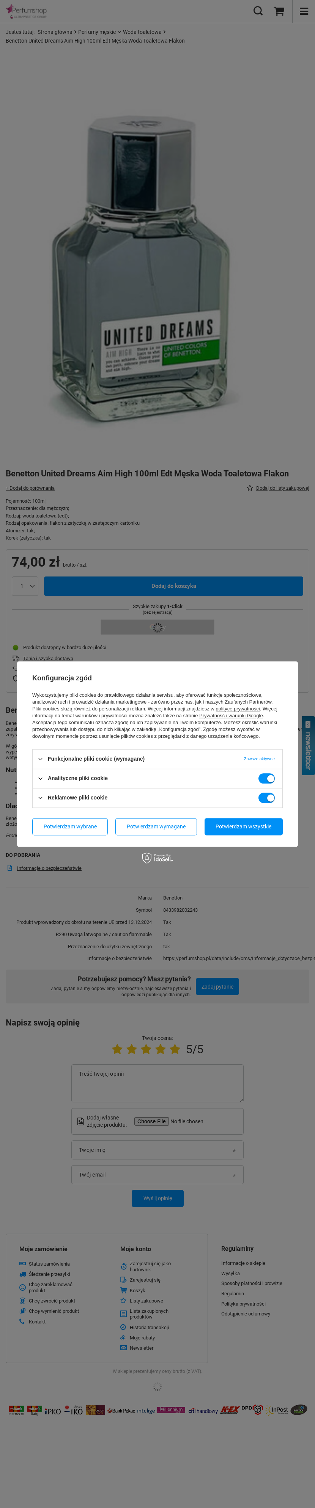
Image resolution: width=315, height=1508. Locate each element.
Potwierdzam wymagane (156, 826)
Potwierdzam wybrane (70, 826)
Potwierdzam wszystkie (243, 826)
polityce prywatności (238, 709)
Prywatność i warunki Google (231, 715)
